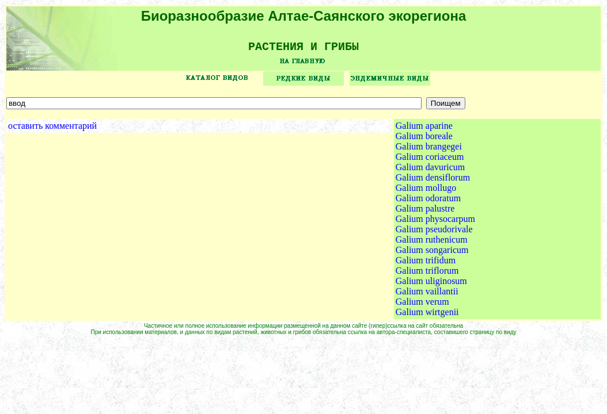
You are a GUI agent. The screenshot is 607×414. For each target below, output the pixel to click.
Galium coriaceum (430, 161)
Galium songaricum (432, 254)
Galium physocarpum (435, 223)
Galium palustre (425, 212)
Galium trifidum (426, 264)
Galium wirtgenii (427, 316)
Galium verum (422, 305)
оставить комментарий (52, 130)
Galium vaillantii (427, 295)
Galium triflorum (427, 274)
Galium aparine (424, 130)
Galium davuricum (430, 171)
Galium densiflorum (433, 181)
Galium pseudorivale (434, 233)
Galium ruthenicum (432, 243)
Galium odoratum (428, 202)
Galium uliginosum (431, 285)
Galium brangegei (429, 150)
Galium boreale (424, 140)
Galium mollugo (426, 192)
